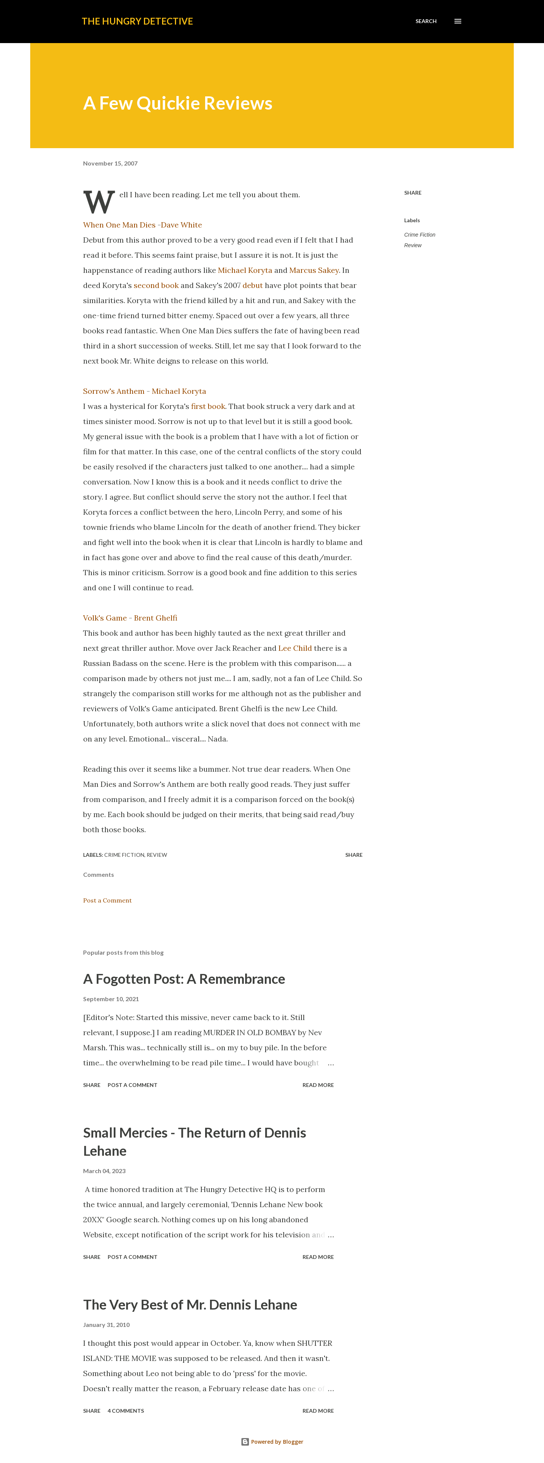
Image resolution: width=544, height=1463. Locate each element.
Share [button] (413, 192)
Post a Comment (107, 900)
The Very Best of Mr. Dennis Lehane (190, 1304)
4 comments (126, 1410)
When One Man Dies (119, 224)
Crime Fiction (419, 235)
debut (253, 285)
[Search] (426, 21)
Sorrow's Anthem (114, 391)
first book (208, 406)
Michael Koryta (245, 270)
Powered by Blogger (272, 1441)
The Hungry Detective (137, 20)
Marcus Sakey (314, 270)
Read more (318, 1085)
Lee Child (295, 648)
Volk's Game (105, 617)
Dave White (181, 224)
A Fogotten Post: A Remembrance (184, 978)
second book (156, 285)
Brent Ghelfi (155, 617)
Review (413, 245)
